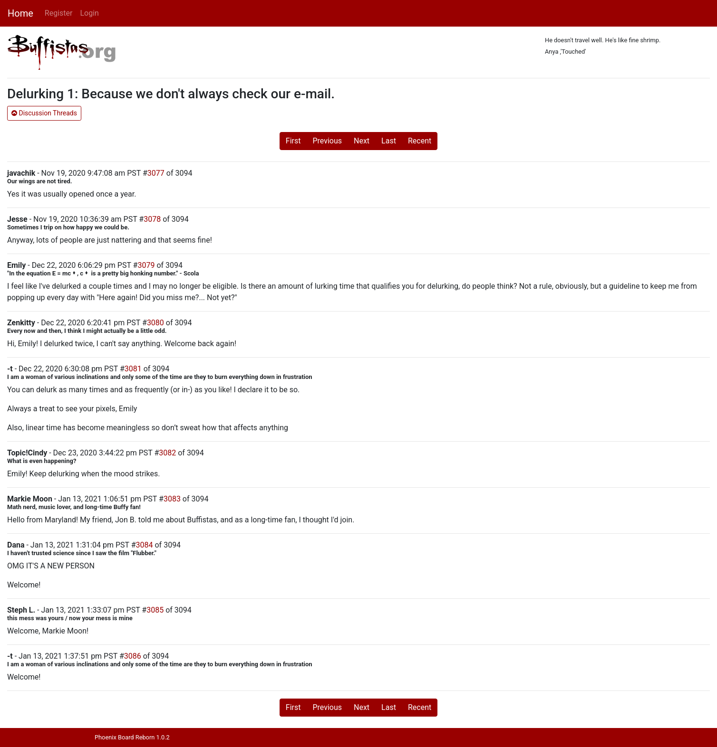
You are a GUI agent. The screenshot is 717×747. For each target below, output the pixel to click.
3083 (172, 498)
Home (20, 13)
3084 (144, 544)
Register (59, 13)
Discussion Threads (44, 113)
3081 (133, 368)
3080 (155, 322)
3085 (155, 610)
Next (361, 140)
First (293, 140)
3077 (156, 173)
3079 (146, 265)
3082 (167, 452)
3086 (132, 656)
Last (388, 140)
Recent (419, 140)
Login (89, 13)
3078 (152, 219)
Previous (327, 140)
